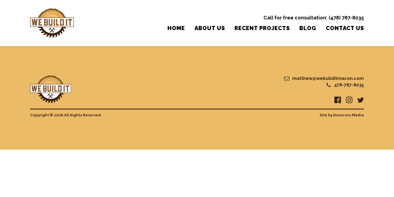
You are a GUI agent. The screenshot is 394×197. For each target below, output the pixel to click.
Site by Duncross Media (342, 115)
